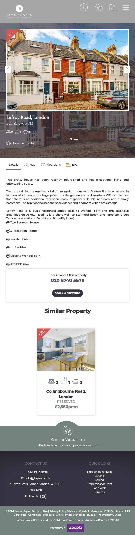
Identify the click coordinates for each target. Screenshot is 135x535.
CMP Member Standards (70, 514)
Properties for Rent (99, 484)
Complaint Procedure (41, 514)
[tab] (29, 165)
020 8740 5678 (67, 280)
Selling (99, 480)
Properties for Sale (99, 471)
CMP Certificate (113, 511)
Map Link (35, 489)
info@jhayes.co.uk (35, 478)
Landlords (99, 488)
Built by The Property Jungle (104, 514)
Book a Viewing (67, 293)
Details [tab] (13, 164)
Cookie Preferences (90, 511)
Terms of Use (39, 511)
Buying (99, 475)
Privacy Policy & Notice (63, 511)
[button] (8, 69)
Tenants (99, 492)
